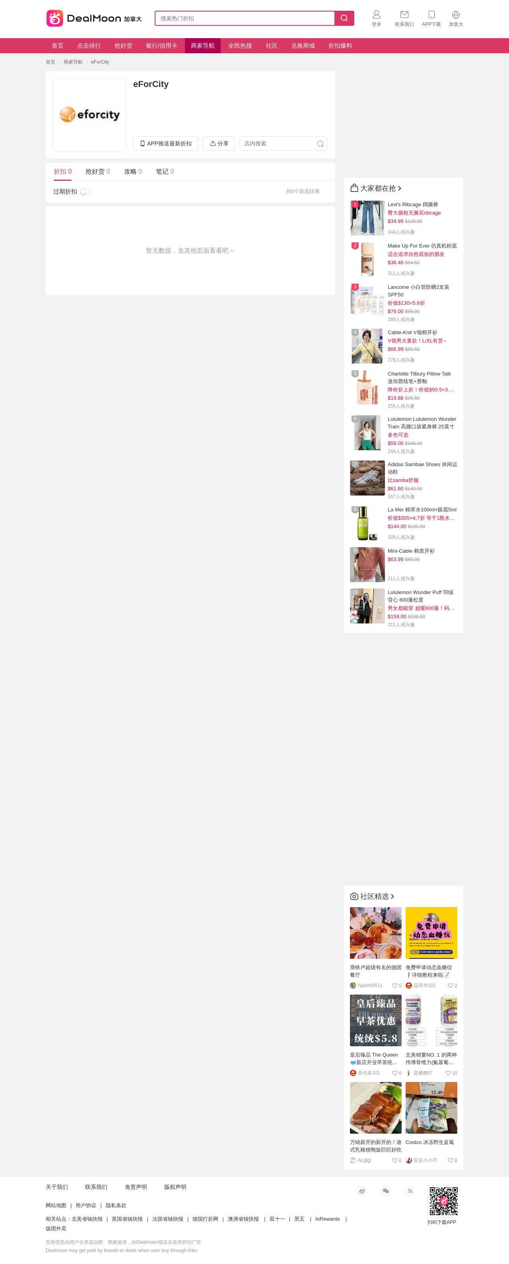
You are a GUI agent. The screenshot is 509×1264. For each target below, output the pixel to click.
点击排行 (89, 45)
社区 (272, 45)
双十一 (277, 1219)
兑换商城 (303, 45)
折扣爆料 (340, 45)
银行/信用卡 (161, 45)
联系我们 (96, 1187)
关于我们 (57, 1187)
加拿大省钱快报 (92, 17)
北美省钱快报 (87, 1219)
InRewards (327, 1219)
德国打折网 (205, 1219)
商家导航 (203, 45)
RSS (410, 1191)
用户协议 (86, 1205)
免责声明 (136, 1187)
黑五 (299, 1219)
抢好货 (123, 45)
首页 (58, 45)
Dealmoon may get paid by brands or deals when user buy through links (122, 1250)
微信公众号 (386, 1191)
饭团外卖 (56, 1228)
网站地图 (56, 1205)
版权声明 (175, 1187)
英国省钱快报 (127, 1219)
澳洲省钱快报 (243, 1219)
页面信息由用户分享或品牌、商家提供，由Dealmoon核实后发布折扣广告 (123, 1242)
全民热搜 (240, 45)
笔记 (165, 171)
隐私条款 (116, 1205)
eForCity (100, 62)
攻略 (133, 171)
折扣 (63, 171)
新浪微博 (362, 1191)
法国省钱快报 (167, 1219)
